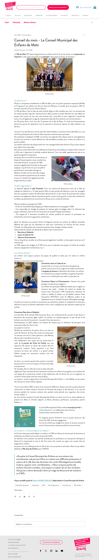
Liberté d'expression (53, 485)
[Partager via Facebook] (15, 496)
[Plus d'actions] (84, 35)
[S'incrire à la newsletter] (51, 542)
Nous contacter (13, 554)
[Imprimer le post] (34, 496)
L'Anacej (16, 22)
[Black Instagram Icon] (51, 550)
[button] (94, 7)
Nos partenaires (13, 548)
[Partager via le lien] (29, 496)
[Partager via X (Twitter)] (20, 496)
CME (43, 485)
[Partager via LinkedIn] (24, 496)
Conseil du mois (66, 485)
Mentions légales (79, 556)
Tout (7, 22)
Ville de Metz (77, 485)
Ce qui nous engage (14, 539)
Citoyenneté (35, 485)
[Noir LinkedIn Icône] (56, 550)
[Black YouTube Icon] (62, 550)
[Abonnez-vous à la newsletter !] (58, 7)
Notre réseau (30, 22)
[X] (45, 550)
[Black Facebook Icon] (40, 550)
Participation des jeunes (22, 485)
